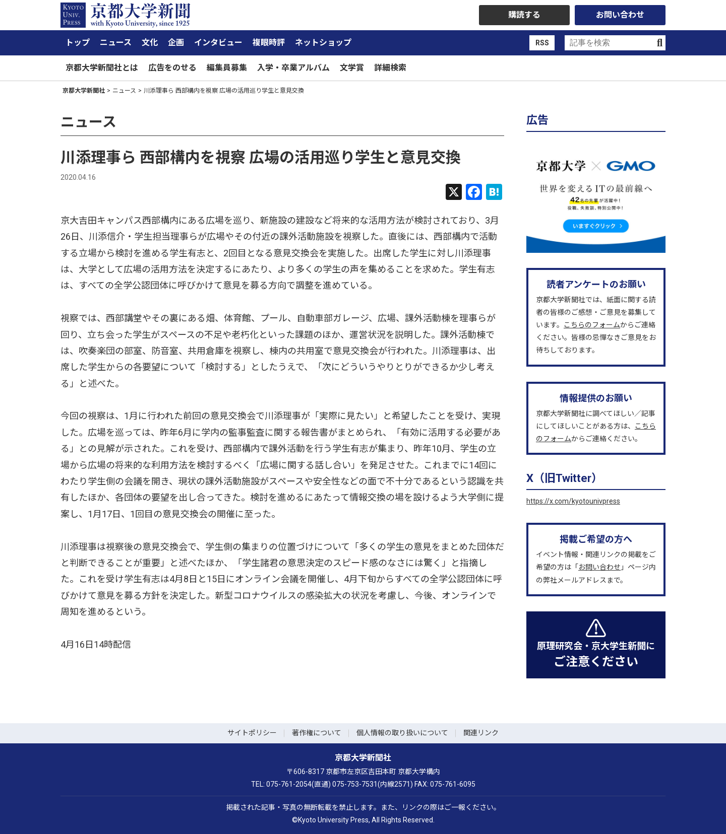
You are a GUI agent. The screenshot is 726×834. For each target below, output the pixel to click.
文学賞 (352, 68)
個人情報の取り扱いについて (402, 733)
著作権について (316, 733)
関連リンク (481, 733)
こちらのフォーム (592, 325)
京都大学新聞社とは (102, 68)
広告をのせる (172, 68)
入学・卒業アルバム (293, 68)
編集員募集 (227, 68)
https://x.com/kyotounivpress (573, 501)
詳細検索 (390, 68)
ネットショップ (323, 42)
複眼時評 (269, 42)
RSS (542, 43)
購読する (524, 15)
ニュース (116, 42)
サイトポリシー (252, 733)
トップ (78, 42)
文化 (150, 42)
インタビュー (218, 42)
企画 (176, 42)
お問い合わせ (620, 15)
